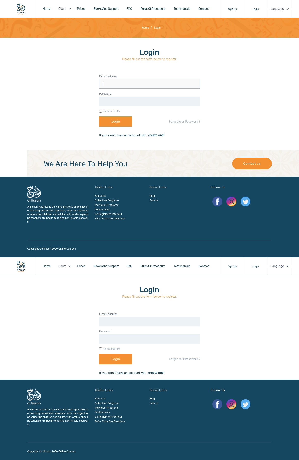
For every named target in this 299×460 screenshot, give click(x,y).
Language (280, 9)
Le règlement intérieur (108, 214)
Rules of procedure (153, 9)
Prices (81, 9)
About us (100, 195)
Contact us (252, 164)
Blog (152, 195)
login (156, 27)
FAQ (129, 9)
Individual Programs (106, 205)
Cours (65, 9)
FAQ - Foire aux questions (110, 218)
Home (47, 9)
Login (256, 9)
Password (105, 93)
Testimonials (182, 9)
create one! (155, 135)
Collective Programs (107, 200)
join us (154, 200)
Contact (203, 9)
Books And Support (106, 9)
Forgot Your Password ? (184, 121)
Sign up (232, 9)
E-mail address (108, 76)
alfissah (46, 248)
